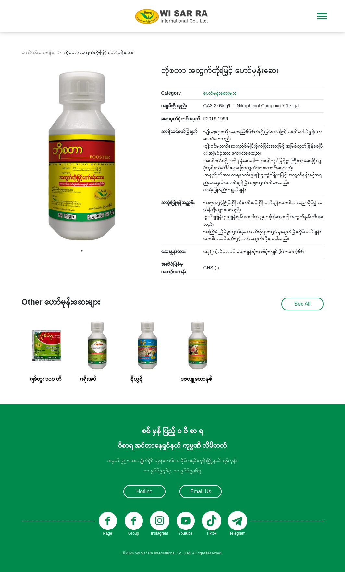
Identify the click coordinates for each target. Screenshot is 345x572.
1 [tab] (82, 251)
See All (302, 304)
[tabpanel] (82, 156)
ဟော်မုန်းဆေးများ (219, 93)
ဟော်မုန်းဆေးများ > (41, 52)
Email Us (200, 491)
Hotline (144, 491)
